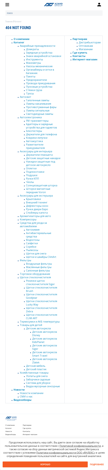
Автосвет (25, 97)
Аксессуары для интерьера (36, 151)
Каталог (19, 42)
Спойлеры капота (37, 212)
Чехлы (30, 182)
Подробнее (97, 464)
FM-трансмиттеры (37, 120)
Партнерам (80, 39)
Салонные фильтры (38, 270)
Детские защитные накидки (43, 158)
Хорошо (45, 464)
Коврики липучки (36, 137)
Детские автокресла (38, 328)
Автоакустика (34, 141)
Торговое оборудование (35, 274)
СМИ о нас (26, 396)
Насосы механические (39, 66)
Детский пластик (36, 369)
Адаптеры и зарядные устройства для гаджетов (41, 125)
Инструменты (34, 59)
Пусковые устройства (39, 86)
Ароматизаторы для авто (35, 216)
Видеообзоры (22, 400)
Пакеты (30, 76)
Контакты (79, 56)
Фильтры (25, 260)
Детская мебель (35, 366)
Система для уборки (38, 383)
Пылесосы (32, 250)
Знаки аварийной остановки (43, 56)
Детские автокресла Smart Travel (44, 354)
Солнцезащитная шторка (41, 185)
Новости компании (31, 393)
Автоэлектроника (31, 117)
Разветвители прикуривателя (35, 146)
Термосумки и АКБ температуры (40, 321)
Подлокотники (35, 171)
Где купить (80, 52)
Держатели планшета (39, 154)
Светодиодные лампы (39, 114)
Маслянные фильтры (38, 267)
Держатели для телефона (41, 134)
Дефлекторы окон (37, 206)
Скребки (31, 246)
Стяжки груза (34, 90)
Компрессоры (28, 219)
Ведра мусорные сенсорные (43, 386)
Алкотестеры (34, 131)
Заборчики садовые (38, 379)
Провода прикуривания (40, 83)
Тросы (30, 93)
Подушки (31, 175)
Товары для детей (31, 325)
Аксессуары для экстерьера (36, 195)
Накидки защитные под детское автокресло (40, 163)
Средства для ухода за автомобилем (33, 224)
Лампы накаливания (38, 103)
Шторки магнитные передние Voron (38, 190)
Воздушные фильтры (39, 263)
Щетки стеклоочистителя (35, 277)
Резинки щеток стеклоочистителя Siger (40, 282)
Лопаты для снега (37, 376)
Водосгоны (32, 240)
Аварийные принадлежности (37, 46)
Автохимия (32, 229)
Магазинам (86, 49)
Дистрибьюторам (90, 42)
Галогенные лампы (37, 100)
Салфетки (32, 243)
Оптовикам (86, 46)
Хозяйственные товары (34, 372)
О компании (21, 39)
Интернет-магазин (85, 59)
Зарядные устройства (39, 52)
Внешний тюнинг (36, 202)
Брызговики (33, 199)
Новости (19, 389)
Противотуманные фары (41, 107)
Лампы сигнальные (38, 110)
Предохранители (36, 80)
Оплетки (31, 168)
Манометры (33, 63)
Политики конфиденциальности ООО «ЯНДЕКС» (65, 452)
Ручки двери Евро (37, 209)
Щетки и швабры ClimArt (41, 257)
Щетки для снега (36, 253)
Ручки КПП (32, 178)
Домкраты (32, 49)
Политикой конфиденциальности (80, 446)
